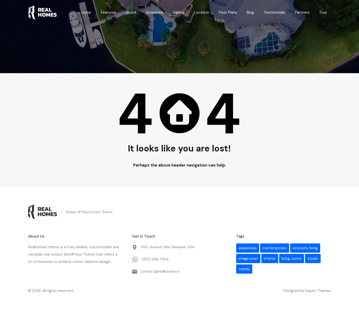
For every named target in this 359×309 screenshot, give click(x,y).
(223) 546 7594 (155, 259)
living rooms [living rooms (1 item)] (292, 258)
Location (201, 12)
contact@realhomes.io (160, 271)
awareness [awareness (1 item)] (248, 248)
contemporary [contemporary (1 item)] (275, 248)
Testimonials (274, 12)
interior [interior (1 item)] (270, 258)
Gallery (178, 12)
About (131, 12)
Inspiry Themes (318, 290)
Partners (302, 12)
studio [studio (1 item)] (312, 258)
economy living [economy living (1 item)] (305, 248)
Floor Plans (228, 12)
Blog (250, 12)
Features (108, 12)
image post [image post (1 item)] (248, 258)
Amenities (154, 12)
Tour (323, 12)
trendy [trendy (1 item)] (244, 269)
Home (86, 12)
